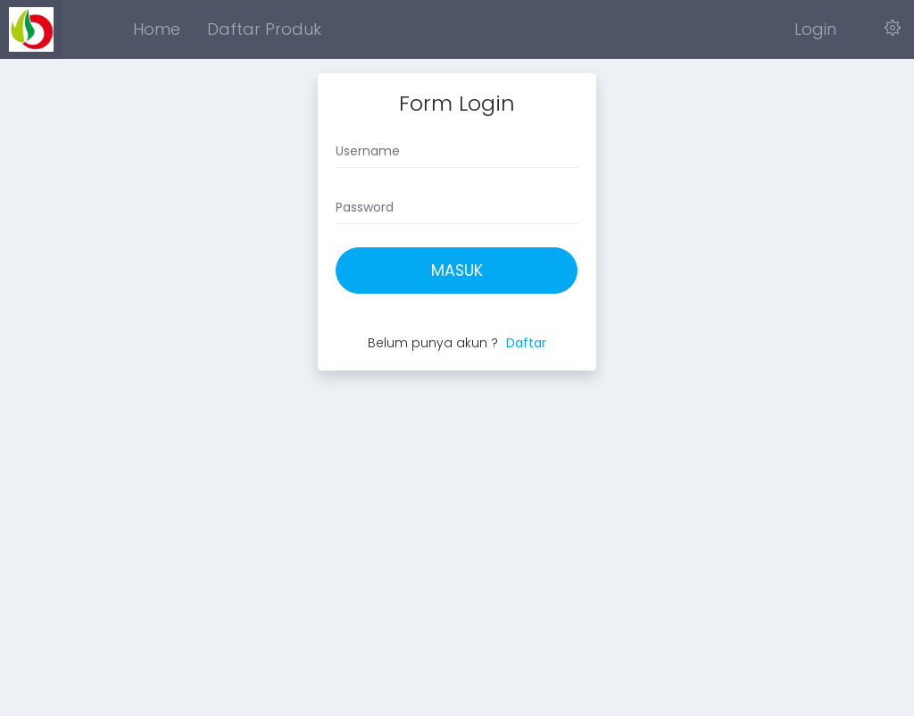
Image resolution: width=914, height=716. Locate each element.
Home (156, 29)
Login (815, 29)
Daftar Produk (264, 29)
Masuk (457, 270)
